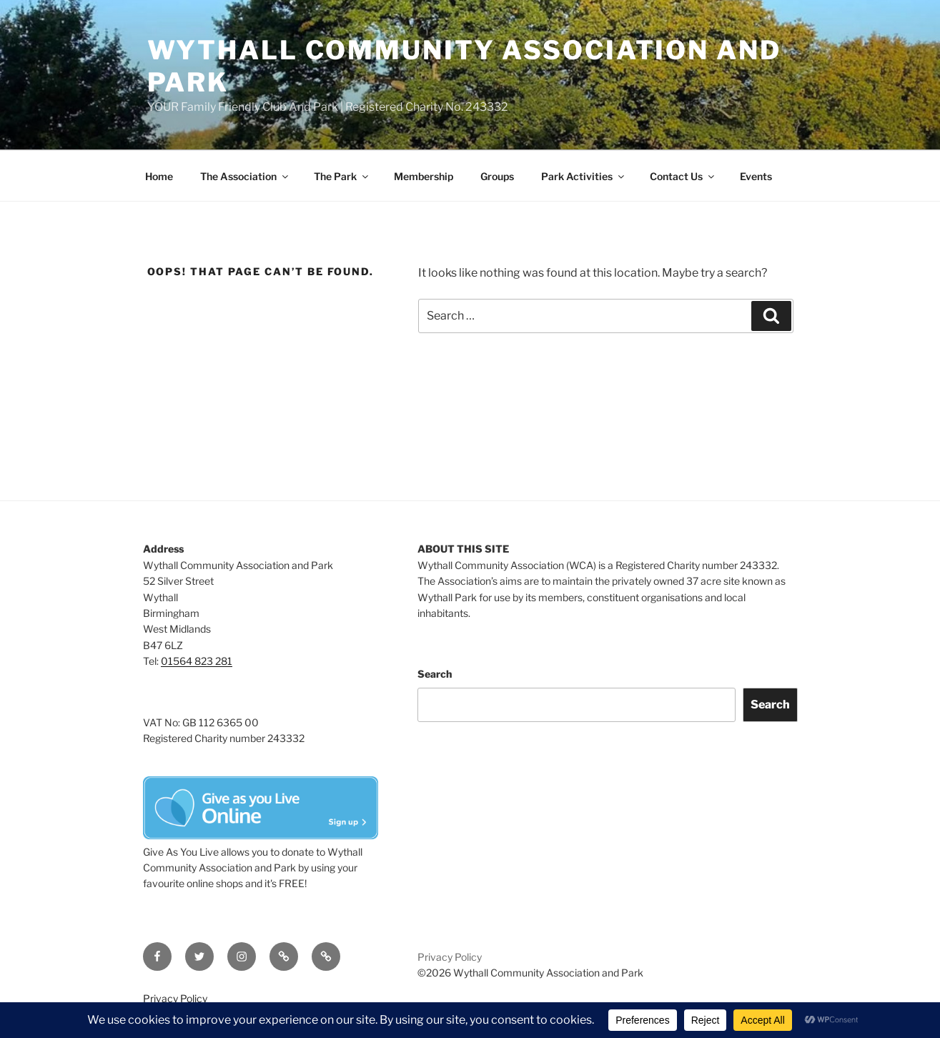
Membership (423, 176)
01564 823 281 (196, 661)
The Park (342, 176)
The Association (245, 176)
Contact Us (683, 176)
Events (756, 176)
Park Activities (583, 176)
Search (434, 674)
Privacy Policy (449, 957)
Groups (497, 176)
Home (159, 176)
